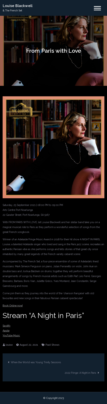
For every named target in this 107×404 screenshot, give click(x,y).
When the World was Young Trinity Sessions (36, 362)
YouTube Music (11, 335)
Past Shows (52, 344)
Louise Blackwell (18, 6)
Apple (6, 330)
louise (9, 344)
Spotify (6, 325)
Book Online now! (13, 305)
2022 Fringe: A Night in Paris (80, 372)
